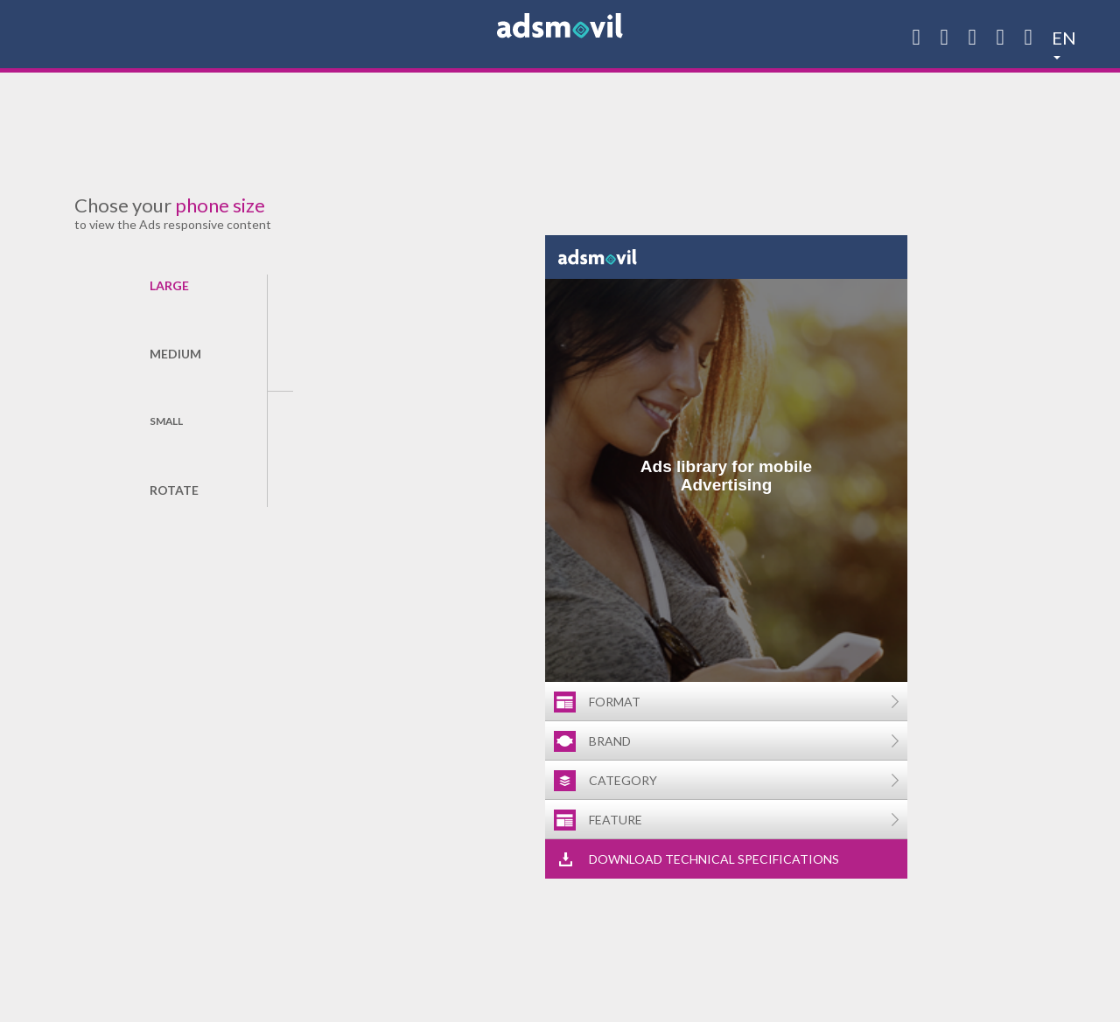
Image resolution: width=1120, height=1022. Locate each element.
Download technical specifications (714, 859)
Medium (173, 353)
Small (166, 421)
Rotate (173, 490)
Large (169, 285)
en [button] (1064, 34)
